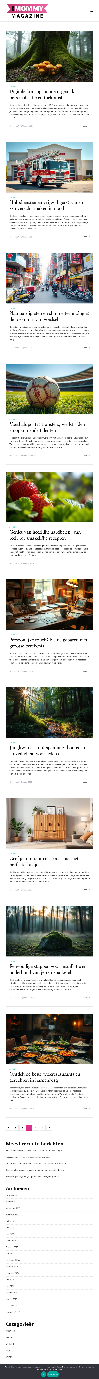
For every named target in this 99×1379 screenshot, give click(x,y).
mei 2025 (10, 1232)
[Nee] (96, 1373)
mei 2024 (10, 1284)
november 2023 (13, 1290)
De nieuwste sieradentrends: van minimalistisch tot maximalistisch (36, 1161)
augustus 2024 (12, 1271)
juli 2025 (10, 1219)
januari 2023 (11, 1297)
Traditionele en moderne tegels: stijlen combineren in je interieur (35, 1168)
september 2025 (13, 1206)
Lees (86, 125)
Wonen (9, 1354)
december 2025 (12, 1193)
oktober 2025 (12, 1199)
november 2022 (13, 1310)
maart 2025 (11, 1238)
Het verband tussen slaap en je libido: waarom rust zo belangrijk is (36, 1148)
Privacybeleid (53, 1374)
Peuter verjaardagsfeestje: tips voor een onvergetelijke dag (32, 1174)
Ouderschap (11, 1341)
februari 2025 (12, 1245)
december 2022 (12, 1303)
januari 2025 (11, 1251)
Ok (44, 1374)
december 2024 (12, 1258)
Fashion (9, 1335)
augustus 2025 (12, 1212)
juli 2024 (10, 1277)
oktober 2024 (12, 1264)
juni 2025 (10, 1225)
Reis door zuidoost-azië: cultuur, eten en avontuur (28, 1154)
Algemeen (13, 86)
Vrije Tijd (10, 1348)
